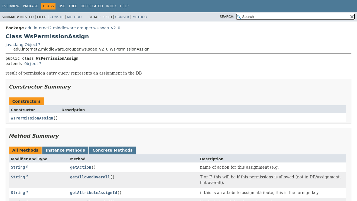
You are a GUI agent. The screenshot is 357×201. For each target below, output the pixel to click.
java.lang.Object (21, 44)
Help (124, 6)
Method (74, 17)
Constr (57, 17)
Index (111, 6)
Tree (73, 6)
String (18, 167)
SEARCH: (227, 17)
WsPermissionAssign (32, 118)
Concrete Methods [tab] (113, 150)
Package (30, 6)
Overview (11, 6)
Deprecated (92, 6)
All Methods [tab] (25, 150)
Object (31, 63)
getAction (80, 167)
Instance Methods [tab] (65, 150)
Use (62, 6)
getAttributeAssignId (93, 192)
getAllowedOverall (90, 177)
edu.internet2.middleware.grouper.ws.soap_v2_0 (72, 28)
